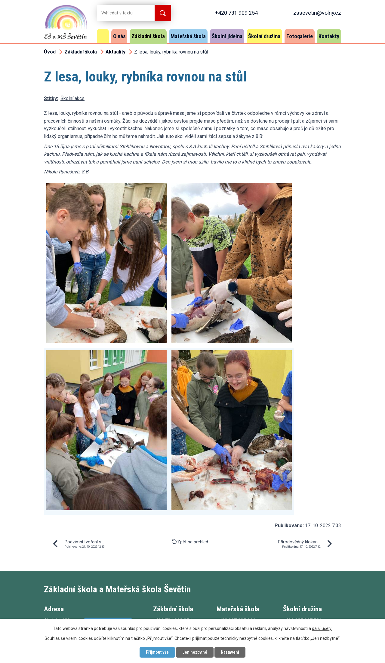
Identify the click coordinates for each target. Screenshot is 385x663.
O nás (119, 36)
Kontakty (329, 36)
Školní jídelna (227, 36)
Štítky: (51, 98)
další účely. (322, 628)
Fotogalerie (299, 36)
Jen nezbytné (194, 652)
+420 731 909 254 (236, 13)
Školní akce (72, 98)
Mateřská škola (188, 36)
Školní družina (264, 36)
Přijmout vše (157, 652)
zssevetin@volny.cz (317, 13)
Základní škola (148, 36)
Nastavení (230, 652)
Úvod (103, 36)
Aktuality (115, 52)
